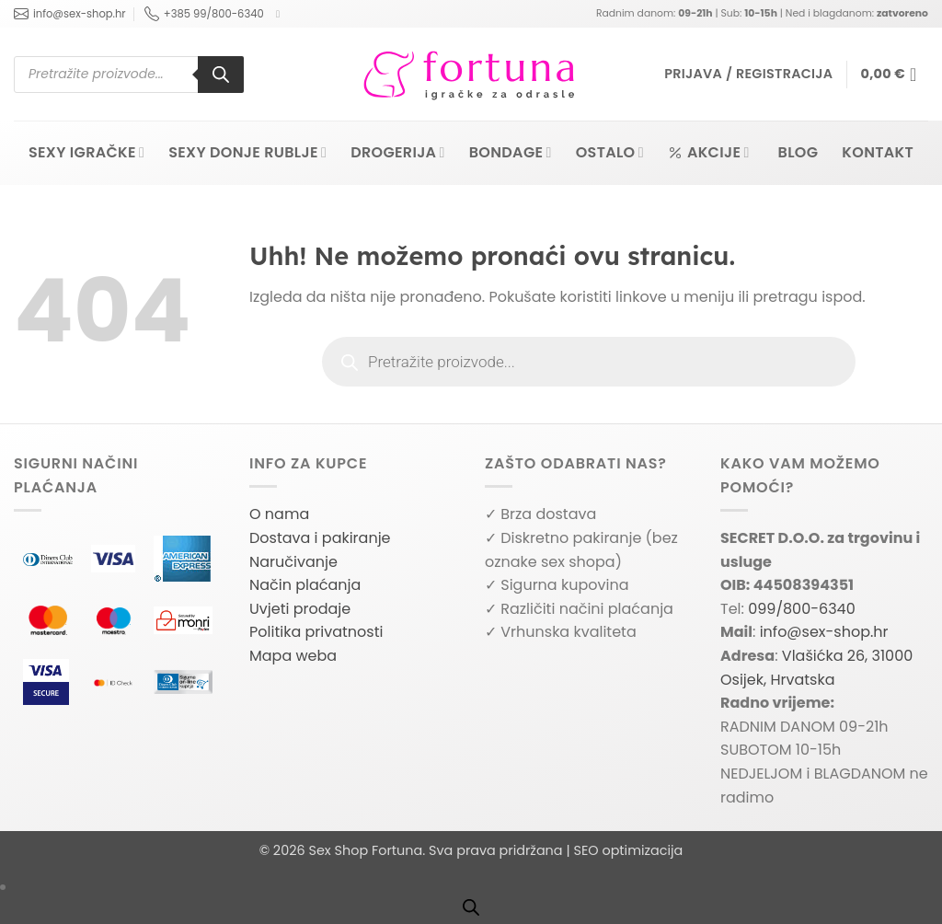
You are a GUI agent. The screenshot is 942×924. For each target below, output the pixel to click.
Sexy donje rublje (247, 152)
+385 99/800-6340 (204, 13)
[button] (748, 74)
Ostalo (610, 152)
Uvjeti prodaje (299, 608)
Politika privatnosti (316, 631)
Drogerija (397, 152)
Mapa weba (293, 655)
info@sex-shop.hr (70, 13)
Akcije (709, 152)
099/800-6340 (802, 608)
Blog (798, 152)
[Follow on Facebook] (281, 13)
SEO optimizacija (628, 850)
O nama (279, 514)
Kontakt (877, 152)
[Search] (221, 74)
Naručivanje (293, 561)
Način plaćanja (305, 584)
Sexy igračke (86, 152)
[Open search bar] (471, 907)
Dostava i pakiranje (320, 538)
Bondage (510, 152)
